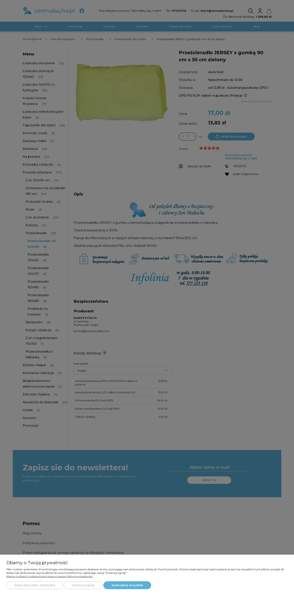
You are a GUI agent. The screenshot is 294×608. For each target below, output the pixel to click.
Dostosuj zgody (83, 585)
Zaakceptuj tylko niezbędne (34, 585)
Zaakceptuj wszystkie (127, 585)
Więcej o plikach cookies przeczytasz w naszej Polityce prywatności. (49, 576)
